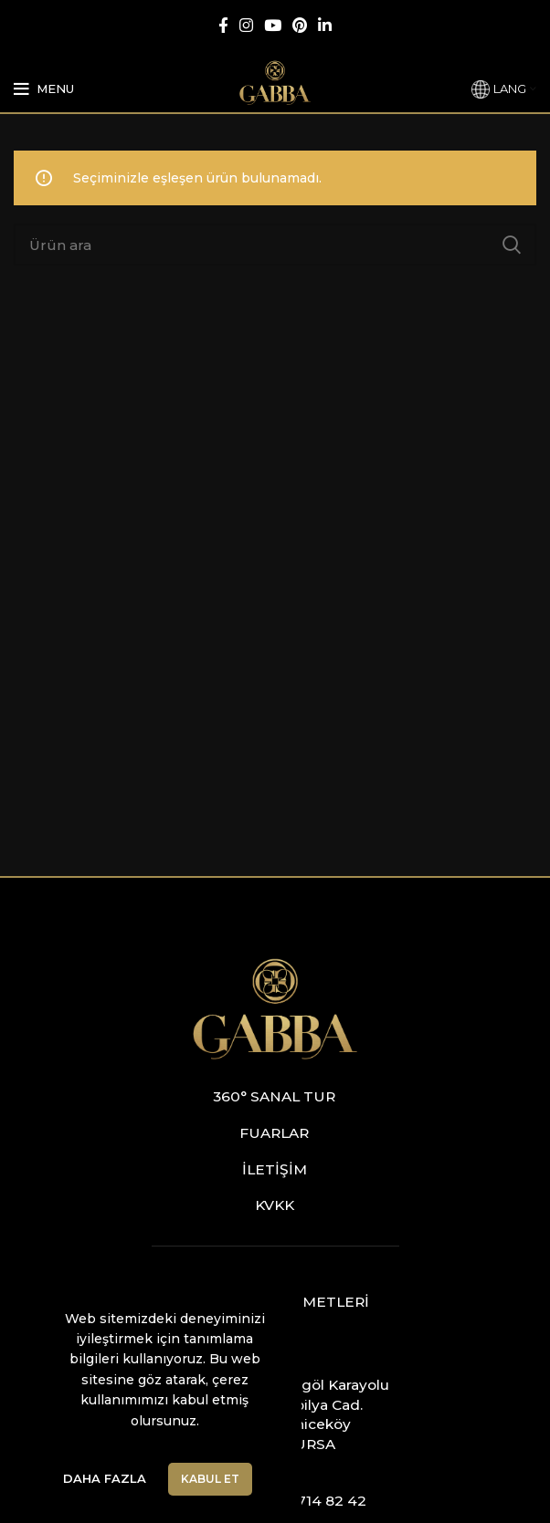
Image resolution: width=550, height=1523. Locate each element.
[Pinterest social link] (299, 25)
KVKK (274, 1205)
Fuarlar (274, 1133)
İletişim (274, 1169)
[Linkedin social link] (324, 25)
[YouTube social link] (273, 25)
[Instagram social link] (246, 25)
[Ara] (275, 245)
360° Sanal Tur (274, 1096)
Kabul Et (210, 1479)
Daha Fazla (104, 1478)
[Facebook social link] (223, 25)
